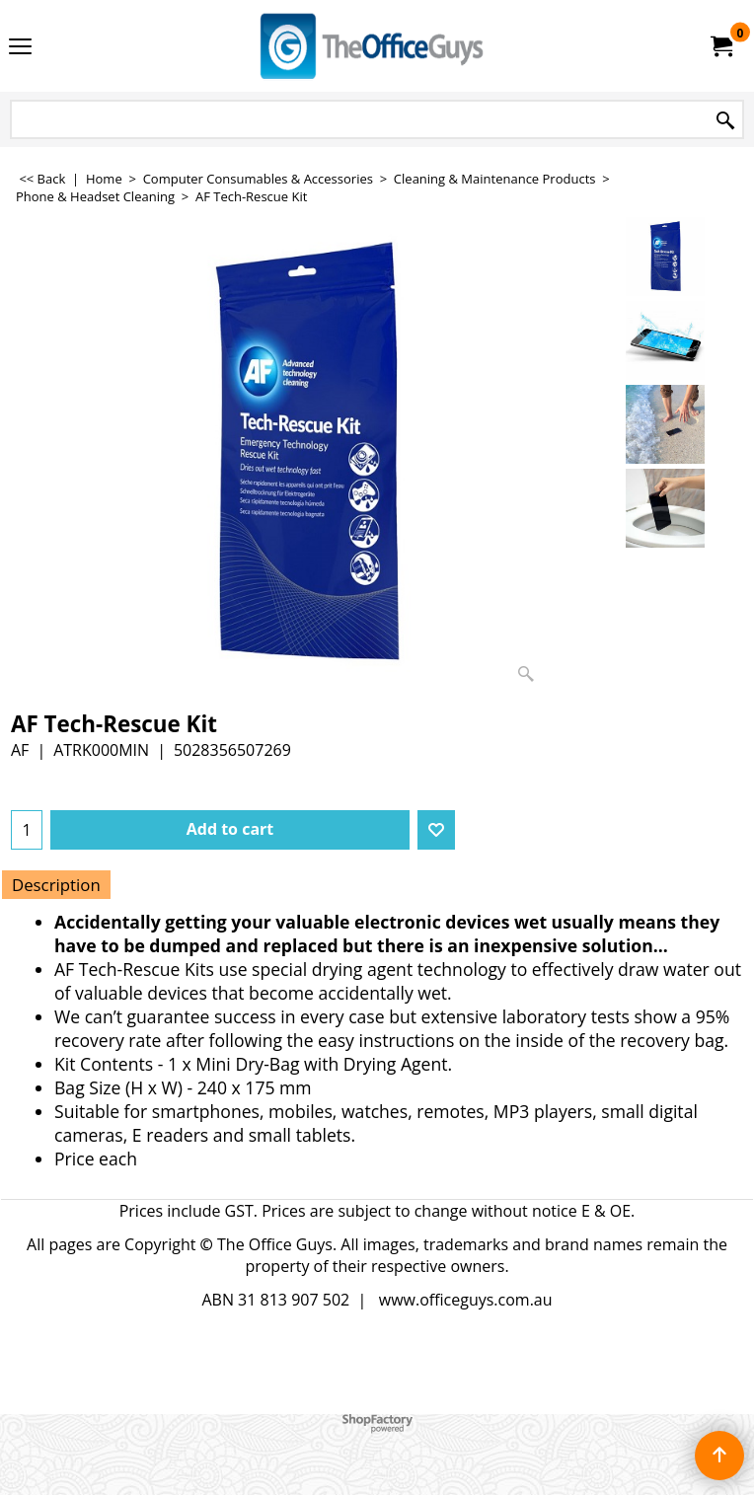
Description (56, 884)
